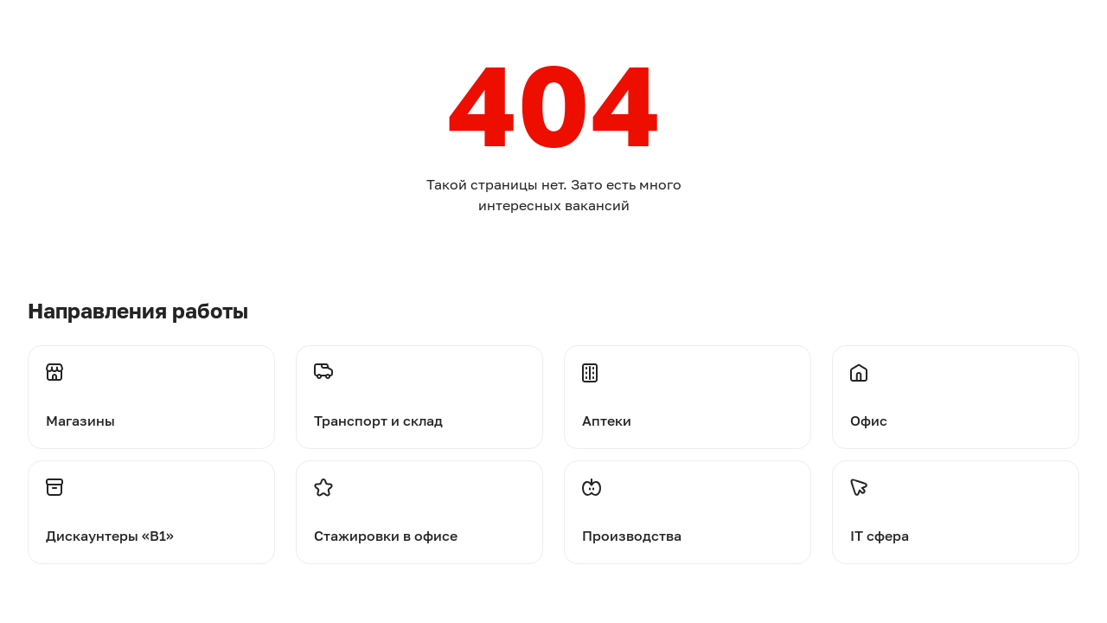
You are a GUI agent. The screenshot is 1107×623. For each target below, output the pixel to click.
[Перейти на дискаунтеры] (151, 512)
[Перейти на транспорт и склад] (419, 388)
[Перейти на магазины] (151, 388)
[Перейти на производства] (687, 512)
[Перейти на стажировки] (419, 512)
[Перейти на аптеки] (687, 388)
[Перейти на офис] (955, 388)
